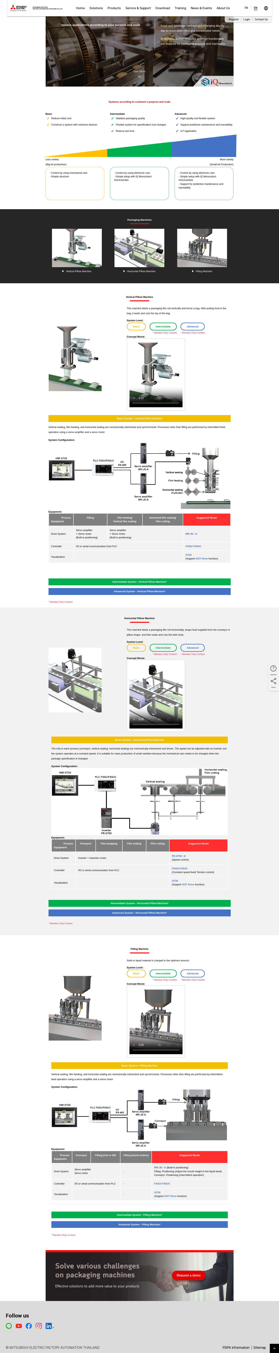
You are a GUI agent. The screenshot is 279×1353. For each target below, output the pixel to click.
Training (180, 8)
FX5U (188, 546)
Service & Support (138, 8)
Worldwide (266, 8)
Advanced (193, 326)
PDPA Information (236, 1348)
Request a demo (189, 1275)
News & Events (201, 8)
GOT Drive (202, 558)
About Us (223, 8)
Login (247, 19)
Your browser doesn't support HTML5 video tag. (156, 375)
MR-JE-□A (191, 533)
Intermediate (163, 326)
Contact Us (261, 19)
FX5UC (197, 546)
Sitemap (259, 1348)
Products (114, 8)
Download (163, 8)
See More (139, 74)
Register (234, 19)
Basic (136, 326)
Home (80, 8)
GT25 (188, 554)
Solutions (96, 8)
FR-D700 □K (179, 856)
